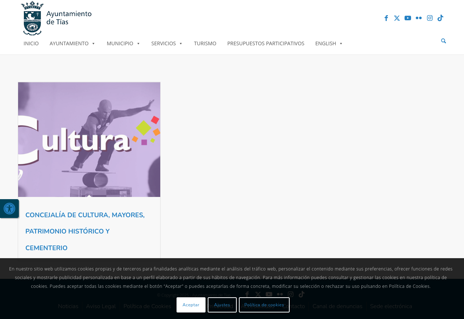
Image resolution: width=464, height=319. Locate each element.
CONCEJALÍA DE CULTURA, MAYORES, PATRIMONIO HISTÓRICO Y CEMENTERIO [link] (85, 231)
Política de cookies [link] (264, 305)
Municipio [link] (123, 43)
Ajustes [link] (222, 305)
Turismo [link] (205, 43)
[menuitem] (443, 41)
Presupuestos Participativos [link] (265, 43)
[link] (9, 208)
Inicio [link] (31, 43)
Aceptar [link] (191, 305)
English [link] (329, 43)
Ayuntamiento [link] (73, 43)
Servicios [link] (167, 43)
